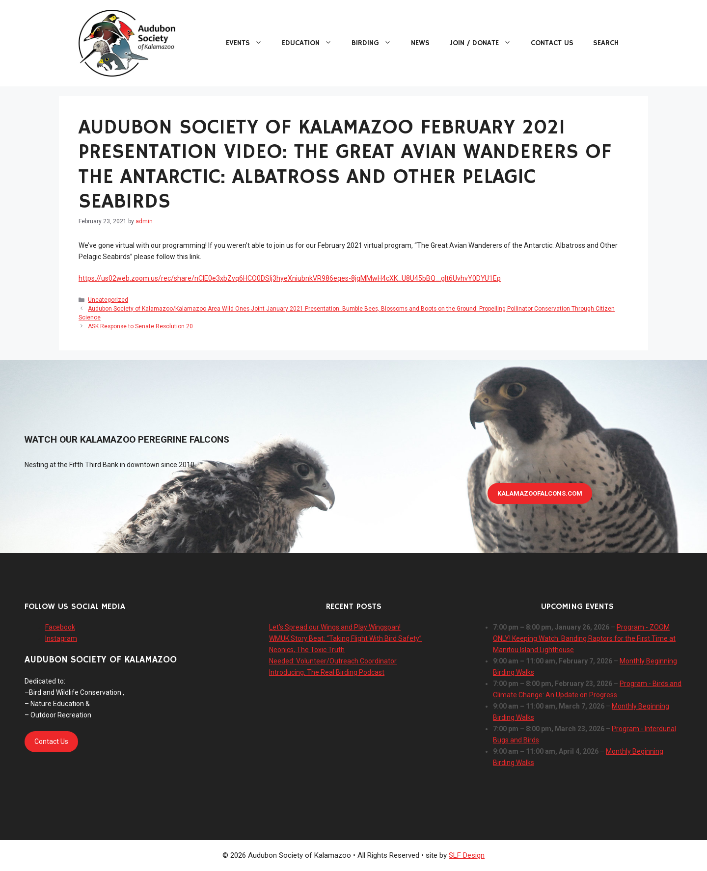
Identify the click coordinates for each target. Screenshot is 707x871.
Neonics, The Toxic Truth (307, 650)
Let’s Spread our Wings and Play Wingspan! (335, 627)
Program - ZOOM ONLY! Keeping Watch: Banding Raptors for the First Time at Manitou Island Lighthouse (584, 638)
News (420, 43)
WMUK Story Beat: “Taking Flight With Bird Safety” (345, 638)
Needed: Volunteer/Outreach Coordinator (333, 661)
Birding (376, 43)
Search (606, 43)
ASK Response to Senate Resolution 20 (140, 326)
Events (249, 43)
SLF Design (467, 855)
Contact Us (552, 43)
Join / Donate (485, 43)
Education (312, 43)
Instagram (61, 638)
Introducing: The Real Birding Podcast (326, 672)
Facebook (60, 627)
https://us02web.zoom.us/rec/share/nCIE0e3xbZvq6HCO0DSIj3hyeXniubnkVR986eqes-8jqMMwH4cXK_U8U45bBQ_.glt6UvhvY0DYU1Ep (290, 278)
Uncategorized (108, 299)
